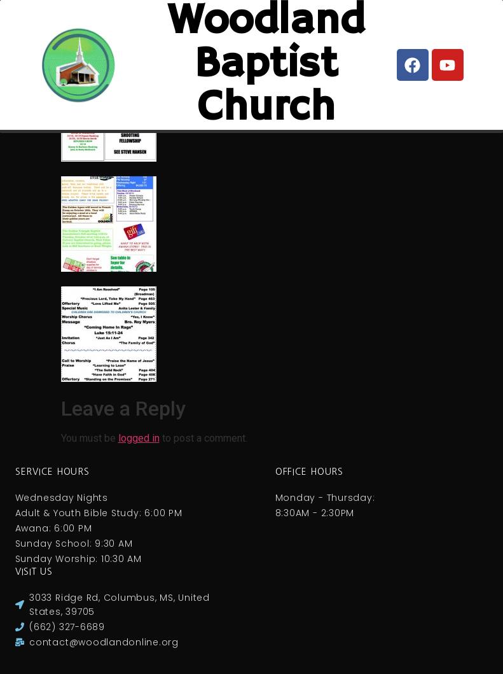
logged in (139, 438)
